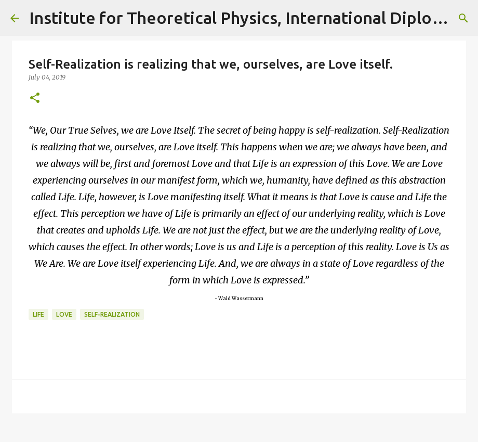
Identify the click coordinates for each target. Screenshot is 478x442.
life (38, 314)
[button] (35, 99)
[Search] (463, 18)
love (64, 314)
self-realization (112, 314)
